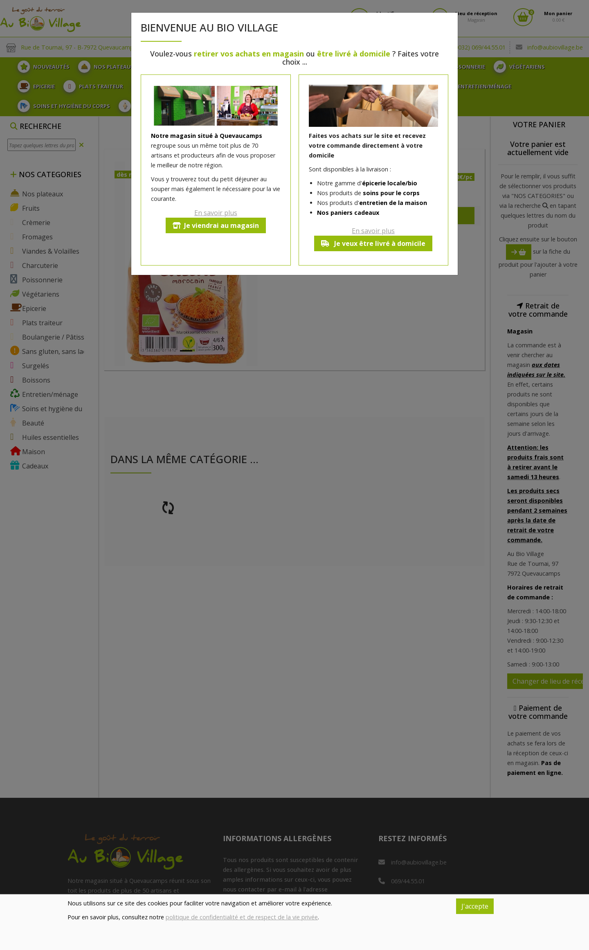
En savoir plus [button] (215, 212)
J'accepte (474, 906)
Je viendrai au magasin (216, 225)
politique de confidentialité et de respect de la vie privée (242, 917)
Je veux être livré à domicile (373, 243)
